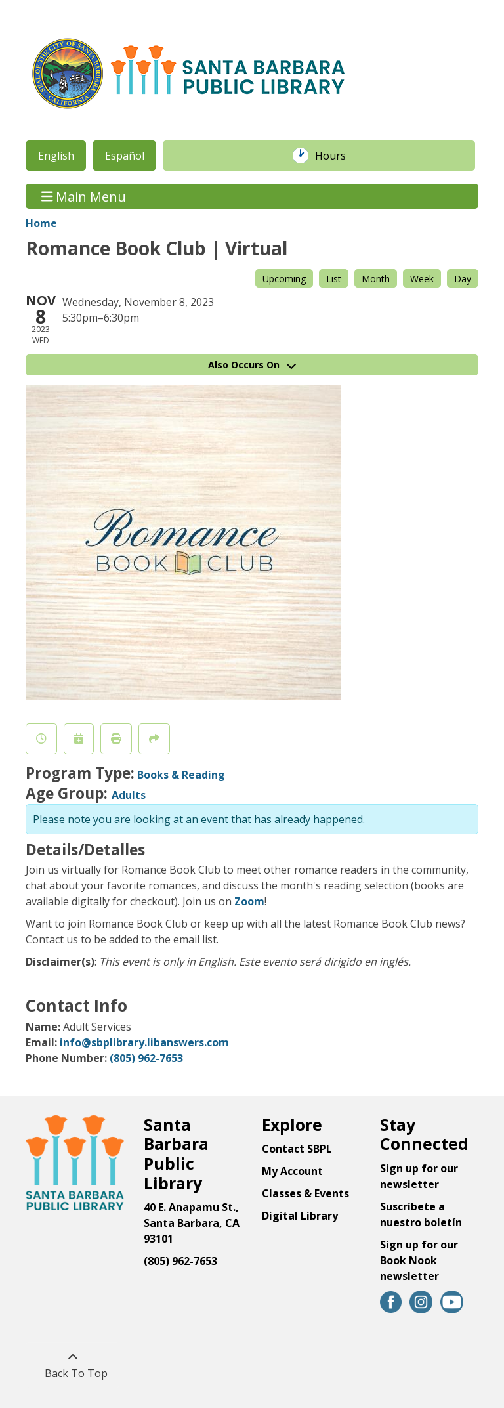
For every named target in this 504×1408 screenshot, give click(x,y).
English (56, 155)
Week (422, 278)
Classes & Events (305, 1193)
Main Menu (84, 196)
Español (124, 155)
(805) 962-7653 (146, 1058)
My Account (292, 1171)
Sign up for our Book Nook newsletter (419, 1260)
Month (376, 278)
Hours (337, 155)
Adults (129, 795)
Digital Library (300, 1215)
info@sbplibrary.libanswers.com (144, 1042)
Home (41, 223)
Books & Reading (181, 774)
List (333, 278)
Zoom (248, 901)
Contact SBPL (297, 1148)
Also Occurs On (252, 364)
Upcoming (284, 278)
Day (462, 278)
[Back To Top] (72, 1365)
